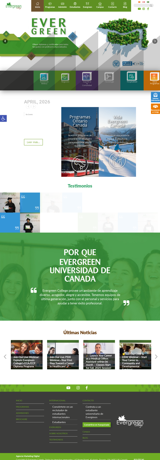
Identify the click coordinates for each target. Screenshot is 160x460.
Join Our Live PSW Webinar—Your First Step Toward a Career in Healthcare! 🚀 (62, 361)
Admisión (62, 5)
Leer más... (33, 142)
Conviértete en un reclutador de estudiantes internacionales (62, 412)
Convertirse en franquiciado (96, 424)
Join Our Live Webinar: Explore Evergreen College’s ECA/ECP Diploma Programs (26, 361)
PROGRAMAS (22, 407)
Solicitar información (155, 97)
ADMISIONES (22, 413)
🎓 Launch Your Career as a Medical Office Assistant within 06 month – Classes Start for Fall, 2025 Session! (99, 361)
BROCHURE (21, 419)
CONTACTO (88, 400)
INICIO (19, 400)
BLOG (85, 437)
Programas (50, 5)
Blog (125, 5)
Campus (100, 5)
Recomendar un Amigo (155, 109)
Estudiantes (75, 5)
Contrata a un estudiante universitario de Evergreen (94, 412)
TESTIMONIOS (56, 439)
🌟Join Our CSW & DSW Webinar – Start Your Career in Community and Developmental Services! (134, 361)
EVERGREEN (55, 427)
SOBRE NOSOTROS (58, 433)
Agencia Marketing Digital (27, 456)
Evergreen (87, 5)
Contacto (112, 5)
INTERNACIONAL (57, 400)
